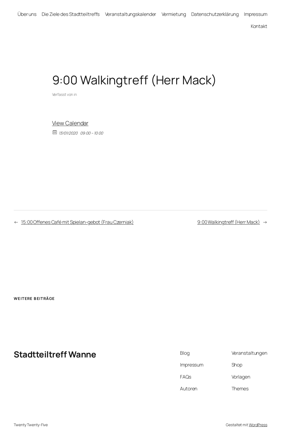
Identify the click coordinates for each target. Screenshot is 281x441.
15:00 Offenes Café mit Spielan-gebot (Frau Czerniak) (77, 222)
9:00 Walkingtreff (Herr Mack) (228, 222)
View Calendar (70, 123)
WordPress (258, 424)
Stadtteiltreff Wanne (55, 354)
